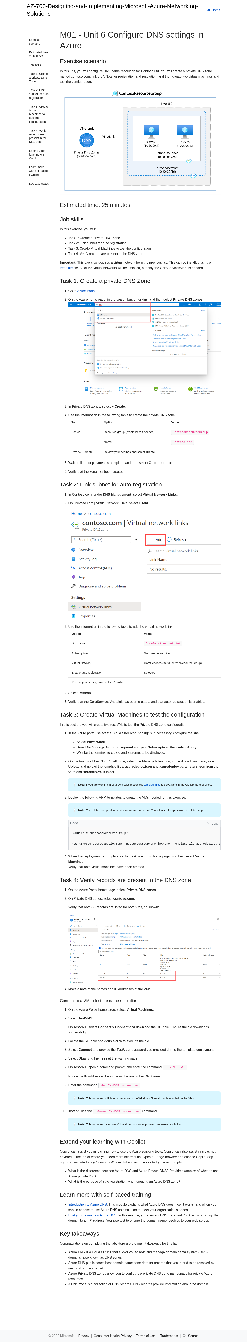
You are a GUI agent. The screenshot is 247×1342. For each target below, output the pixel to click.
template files (152, 784)
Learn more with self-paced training (39, 170)
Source (193, 1336)
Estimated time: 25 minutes (39, 54)
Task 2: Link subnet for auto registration (39, 93)
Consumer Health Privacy (113, 1336)
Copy (212, 823)
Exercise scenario (34, 41)
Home (213, 10)
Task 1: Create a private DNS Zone (38, 77)
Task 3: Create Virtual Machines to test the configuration (38, 114)
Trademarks (169, 1336)
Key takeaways (39, 183)
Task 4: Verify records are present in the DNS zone (38, 136)
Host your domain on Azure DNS (92, 1215)
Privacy (84, 1336)
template (66, 268)
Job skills (35, 65)
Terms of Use (146, 1336)
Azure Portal (86, 291)
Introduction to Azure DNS (87, 1204)
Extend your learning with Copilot (37, 154)
